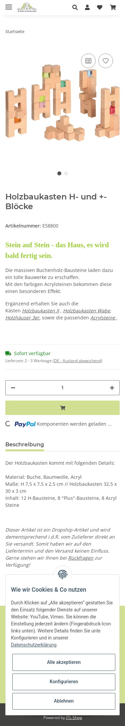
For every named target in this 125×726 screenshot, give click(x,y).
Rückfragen (80, 558)
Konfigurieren (64, 681)
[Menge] (62, 388)
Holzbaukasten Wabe (86, 310)
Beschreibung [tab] (24, 444)
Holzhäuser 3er (22, 317)
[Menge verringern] (13, 388)
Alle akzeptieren (64, 662)
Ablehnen (64, 701)
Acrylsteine (103, 317)
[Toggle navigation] (8, 4)
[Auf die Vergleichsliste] (88, 60)
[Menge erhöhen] (112, 388)
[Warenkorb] (113, 7)
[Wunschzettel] (99, 7)
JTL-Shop (74, 717)
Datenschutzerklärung (33, 644)
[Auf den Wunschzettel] (105, 60)
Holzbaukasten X (40, 310)
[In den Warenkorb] (62, 408)
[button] (76, 7)
